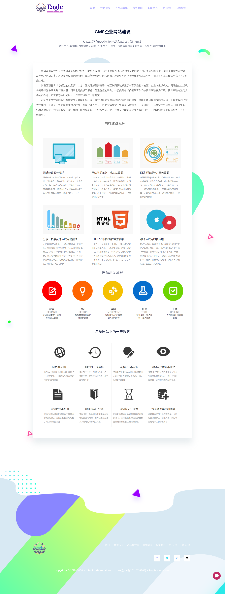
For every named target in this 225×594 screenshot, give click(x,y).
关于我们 (167, 8)
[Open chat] (217, 576)
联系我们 (182, 8)
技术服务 (105, 8)
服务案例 (137, 8)
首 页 (92, 8)
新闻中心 (152, 8)
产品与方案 (121, 8)
